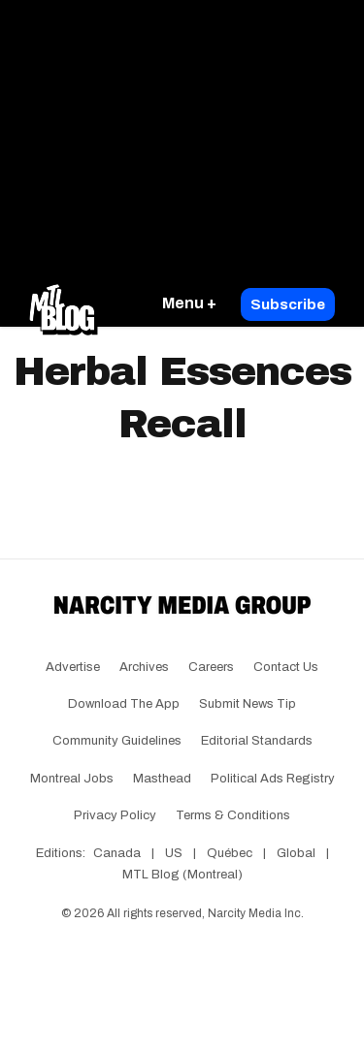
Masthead (162, 778)
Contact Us (285, 667)
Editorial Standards (257, 741)
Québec (229, 853)
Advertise (73, 667)
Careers (211, 667)
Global (296, 853)
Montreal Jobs (72, 778)
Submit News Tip (247, 704)
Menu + (189, 303)
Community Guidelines (117, 741)
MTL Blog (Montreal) (182, 874)
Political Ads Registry (273, 778)
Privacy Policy (115, 815)
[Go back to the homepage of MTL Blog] (63, 304)
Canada (117, 853)
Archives (144, 667)
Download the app (124, 704)
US (173, 853)
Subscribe (287, 304)
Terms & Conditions (233, 815)
